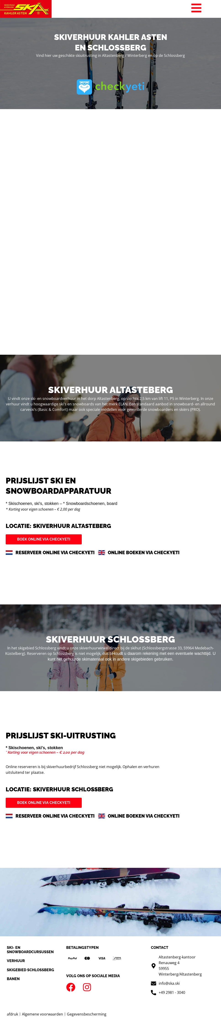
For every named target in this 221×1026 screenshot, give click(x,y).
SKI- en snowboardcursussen (30, 949)
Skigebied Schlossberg (30, 970)
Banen (13, 979)
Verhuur (16, 961)
